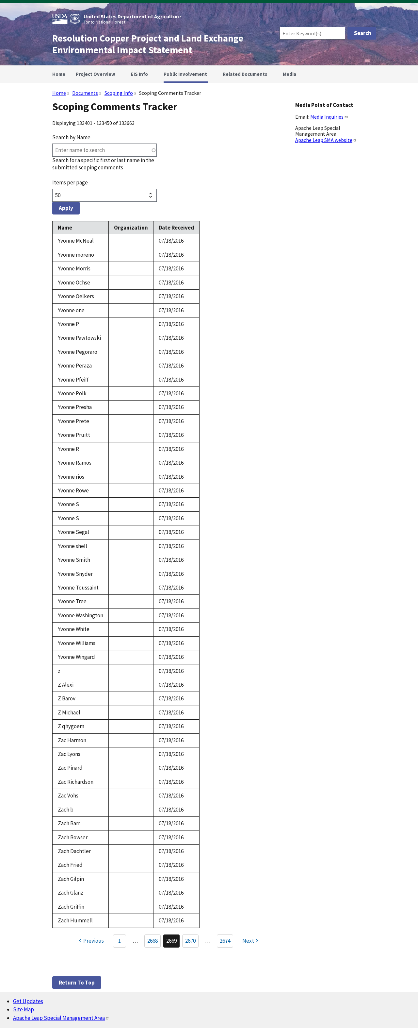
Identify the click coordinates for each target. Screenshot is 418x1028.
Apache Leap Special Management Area (61, 1017)
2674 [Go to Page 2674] (225, 940)
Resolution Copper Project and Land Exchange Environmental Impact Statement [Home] (147, 44)
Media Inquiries (329, 116)
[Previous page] (90, 941)
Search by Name (71, 137)
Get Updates (28, 1001)
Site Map (23, 1009)
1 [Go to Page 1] (119, 940)
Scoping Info (118, 93)
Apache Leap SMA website (326, 140)
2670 (192, 942)
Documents (85, 93)
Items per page (70, 182)
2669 (173, 942)
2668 (154, 942)
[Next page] (251, 941)
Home (59, 93)
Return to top (77, 982)
